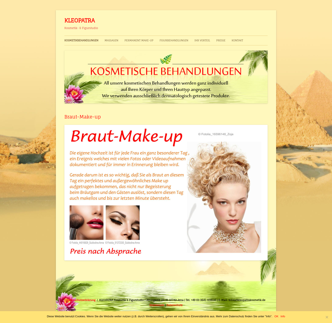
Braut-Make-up (82, 117)
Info (283, 316)
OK (276, 316)
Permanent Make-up (139, 40)
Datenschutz (174, 305)
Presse (220, 40)
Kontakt (237, 40)
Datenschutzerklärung (81, 300)
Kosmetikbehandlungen (81, 40)
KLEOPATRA (79, 20)
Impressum (156, 305)
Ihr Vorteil (202, 40)
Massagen (111, 40)
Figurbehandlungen (174, 40)
